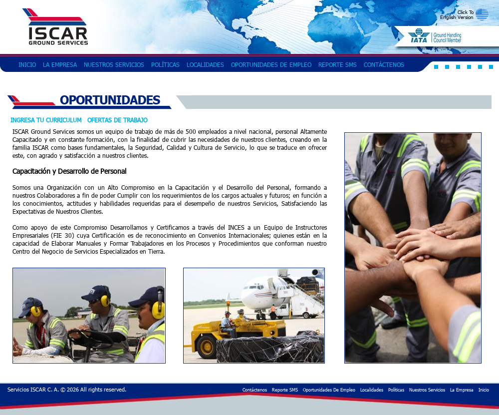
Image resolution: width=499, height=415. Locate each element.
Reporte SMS (337, 64)
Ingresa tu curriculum (45, 120)
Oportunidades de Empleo (271, 64)
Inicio (27, 64)
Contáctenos (384, 64)
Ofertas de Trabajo (117, 120)
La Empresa (60, 64)
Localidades (205, 64)
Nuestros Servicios (114, 64)
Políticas (165, 64)
